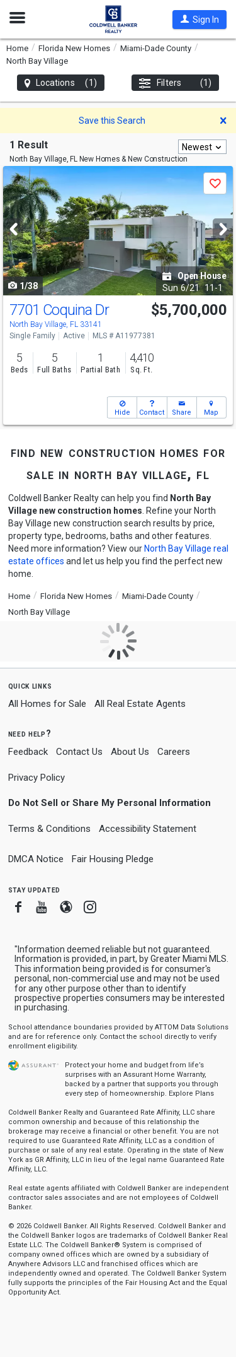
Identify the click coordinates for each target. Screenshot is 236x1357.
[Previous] (13, 229)
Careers (173, 751)
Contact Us (79, 751)
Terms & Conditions (49, 828)
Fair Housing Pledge (113, 859)
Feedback (28, 752)
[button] (199, 19)
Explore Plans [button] (191, 1093)
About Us (130, 751)
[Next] (223, 229)
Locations (61, 83)
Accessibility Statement (147, 828)
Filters (175, 83)
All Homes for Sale (47, 703)
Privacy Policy (36, 777)
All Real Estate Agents (140, 703)
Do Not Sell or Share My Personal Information (109, 803)
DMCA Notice (36, 859)
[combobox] (202, 146)
